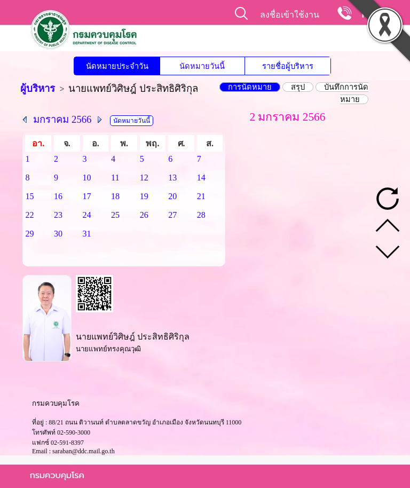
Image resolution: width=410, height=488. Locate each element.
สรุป (298, 87)
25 (115, 214)
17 (87, 196)
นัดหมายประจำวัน (117, 66)
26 (144, 214)
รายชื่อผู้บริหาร (287, 66)
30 (58, 233)
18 (115, 196)
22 (29, 214)
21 (201, 196)
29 (29, 233)
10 (87, 177)
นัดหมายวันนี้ (202, 66)
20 (172, 196)
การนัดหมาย (250, 87)
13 (172, 177)
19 (144, 196)
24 (87, 214)
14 (201, 177)
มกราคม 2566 (62, 119)
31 (87, 233)
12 (144, 177)
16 (58, 196)
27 (172, 214)
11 (115, 177)
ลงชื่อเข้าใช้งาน (289, 14)
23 (58, 214)
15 (29, 196)
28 (201, 214)
